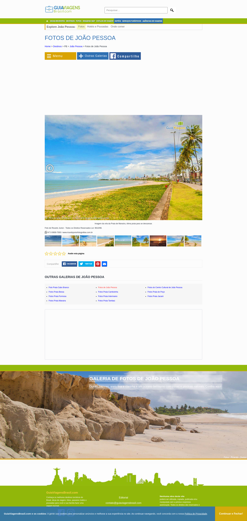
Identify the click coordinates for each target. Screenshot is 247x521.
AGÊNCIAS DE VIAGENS (152, 21)
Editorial (123, 497)
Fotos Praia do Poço (156, 292)
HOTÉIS (118, 21)
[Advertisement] (79, 86)
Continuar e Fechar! (231, 513)
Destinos (57, 46)
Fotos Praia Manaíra (57, 301)
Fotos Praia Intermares (107, 296)
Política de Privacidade (196, 513)
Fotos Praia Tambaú (106, 301)
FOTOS (78, 21)
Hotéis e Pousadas (97, 26)
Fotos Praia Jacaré (156, 296)
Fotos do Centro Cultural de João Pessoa (165, 287)
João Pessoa (76, 46)
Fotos (81, 26)
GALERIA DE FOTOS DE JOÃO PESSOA (134, 378)
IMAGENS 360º (89, 21)
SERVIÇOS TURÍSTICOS (131, 21)
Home (48, 46)
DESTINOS (70, 21)
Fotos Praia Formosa (57, 296)
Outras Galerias (96, 55)
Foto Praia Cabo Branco (59, 287)
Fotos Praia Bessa (56, 292)
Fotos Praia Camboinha (108, 292)
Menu (58, 56)
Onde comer (118, 26)
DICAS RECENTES (57, 21)
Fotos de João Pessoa (107, 287)
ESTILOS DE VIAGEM (104, 21)
